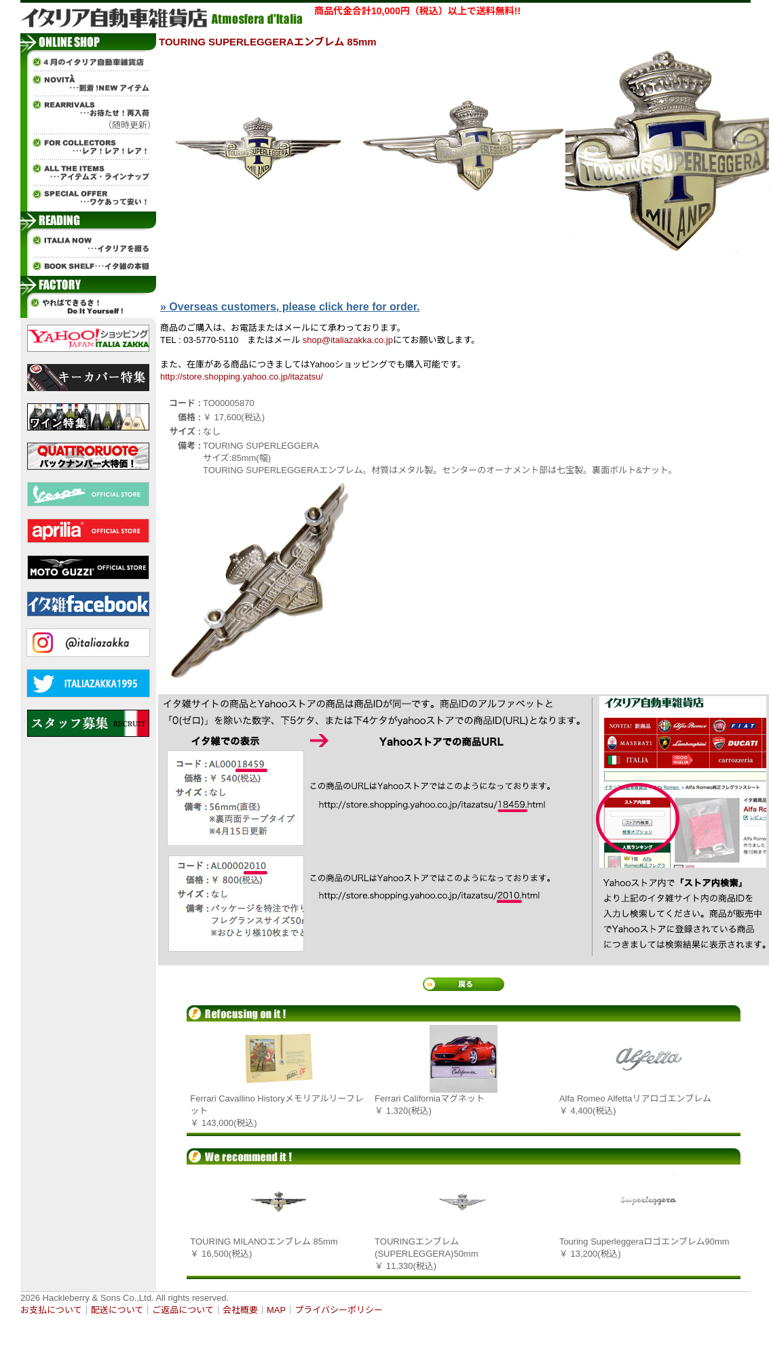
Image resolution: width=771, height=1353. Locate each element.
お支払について (51, 1310)
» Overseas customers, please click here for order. (289, 306)
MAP (276, 1310)
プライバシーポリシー (339, 1310)
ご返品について (183, 1310)
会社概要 (240, 1310)
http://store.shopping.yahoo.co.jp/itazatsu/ (241, 376)
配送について (117, 1310)
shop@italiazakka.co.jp (348, 340)
